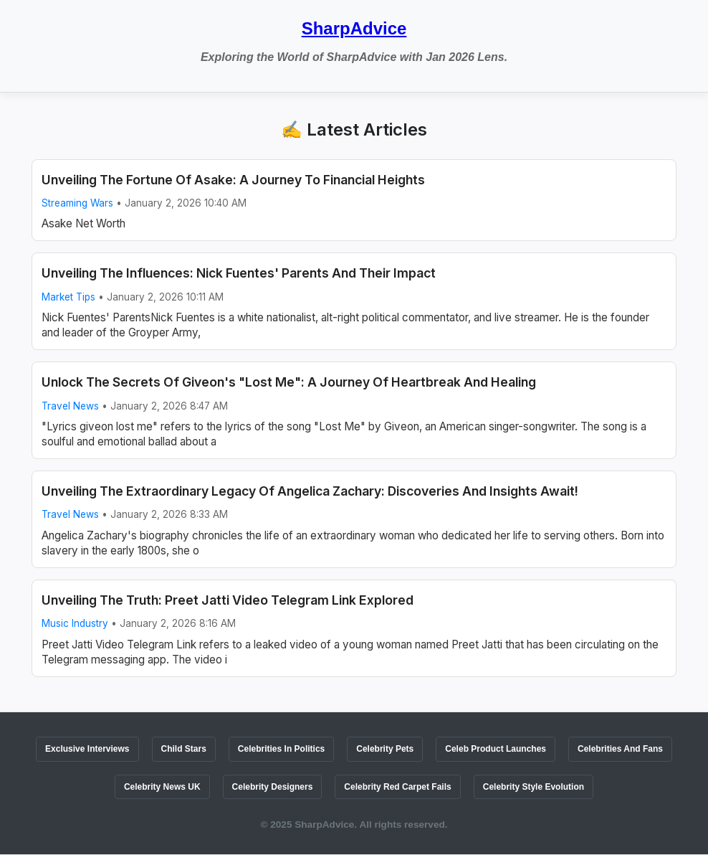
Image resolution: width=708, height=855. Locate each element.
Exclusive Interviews (87, 749)
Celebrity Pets (384, 749)
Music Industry (75, 623)
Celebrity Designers (272, 787)
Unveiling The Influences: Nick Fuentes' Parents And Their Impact (239, 272)
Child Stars (183, 749)
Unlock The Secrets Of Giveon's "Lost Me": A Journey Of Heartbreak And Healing (289, 381)
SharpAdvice (354, 28)
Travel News (70, 406)
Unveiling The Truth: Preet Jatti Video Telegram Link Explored (227, 600)
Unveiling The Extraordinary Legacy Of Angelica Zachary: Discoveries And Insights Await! (310, 491)
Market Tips (68, 297)
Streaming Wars (77, 203)
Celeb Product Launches (495, 749)
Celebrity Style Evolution (533, 787)
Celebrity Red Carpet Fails (397, 787)
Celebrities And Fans (620, 749)
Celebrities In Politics (281, 749)
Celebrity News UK (162, 787)
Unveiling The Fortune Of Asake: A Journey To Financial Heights (233, 179)
